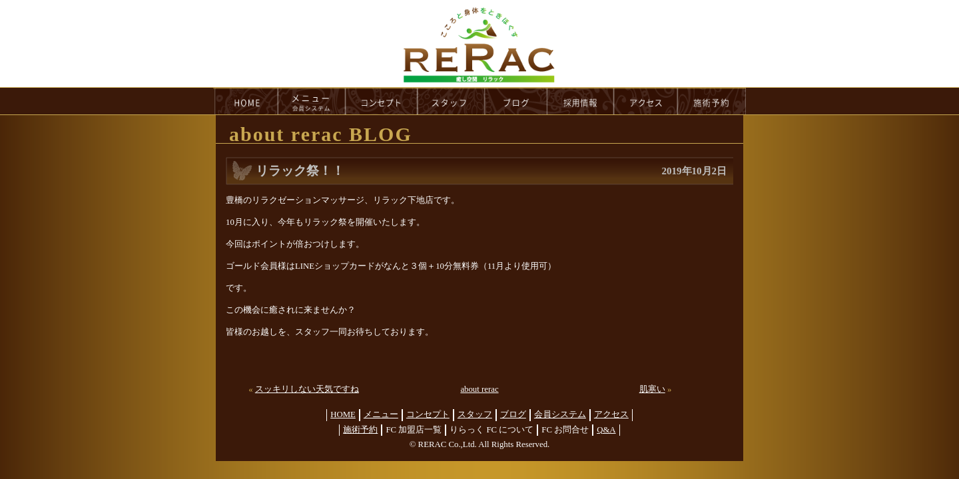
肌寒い (652, 389)
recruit (581, 101)
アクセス (611, 414)
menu (311, 101)
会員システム (560, 414)
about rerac (479, 389)
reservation (712, 101)
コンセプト (428, 414)
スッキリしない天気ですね (307, 389)
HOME (245, 101)
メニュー (381, 414)
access (646, 101)
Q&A (606, 429)
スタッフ (475, 414)
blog (516, 101)
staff (451, 101)
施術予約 (360, 429)
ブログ (513, 414)
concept (381, 101)
